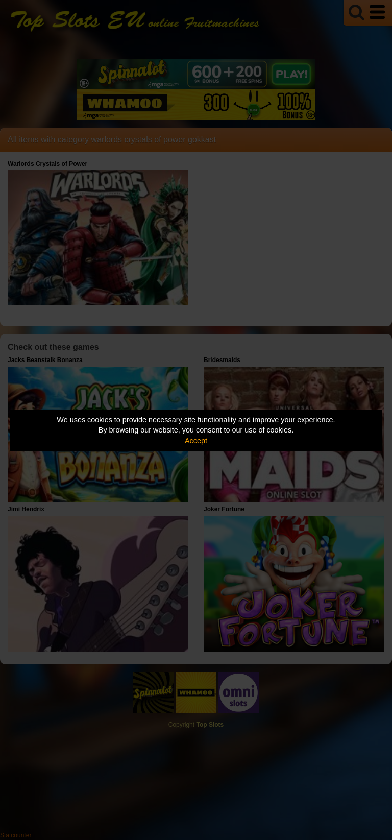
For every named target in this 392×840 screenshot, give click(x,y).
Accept (196, 441)
